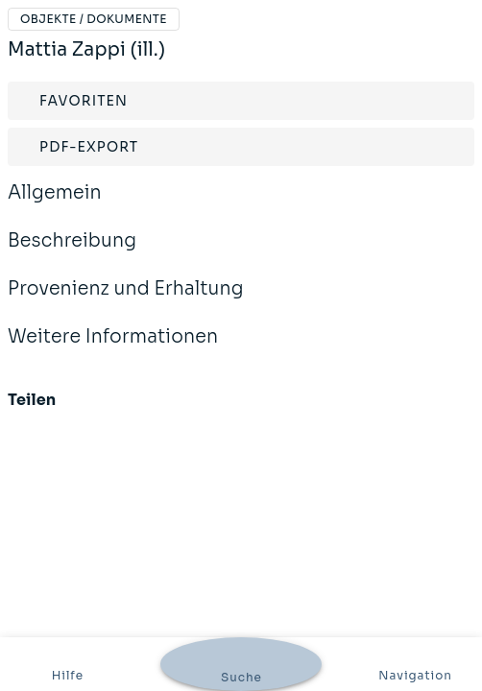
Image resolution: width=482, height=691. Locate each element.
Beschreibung (72, 253)
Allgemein (55, 205)
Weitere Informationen (113, 349)
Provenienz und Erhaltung (126, 301)
